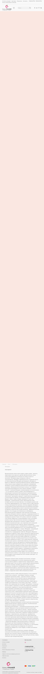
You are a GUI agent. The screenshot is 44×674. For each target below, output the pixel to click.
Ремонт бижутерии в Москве (9, 2)
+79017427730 (38, 1)
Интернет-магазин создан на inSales (34, 672)
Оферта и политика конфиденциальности (11, 653)
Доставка (14, 1)
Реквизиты (19, 1)
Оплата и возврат (6, 1)
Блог (9, 464)
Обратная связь (5, 655)
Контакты (25, 1)
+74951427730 (32, 1)
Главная (4, 464)
